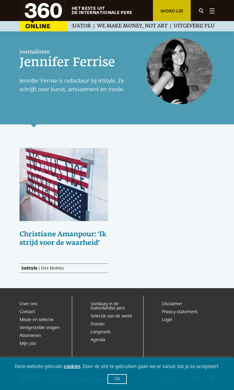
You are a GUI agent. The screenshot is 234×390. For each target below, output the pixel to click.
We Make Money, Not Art (136, 26)
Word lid (172, 11)
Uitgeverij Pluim (202, 26)
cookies (72, 366)
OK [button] (117, 379)
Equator (82, 26)
